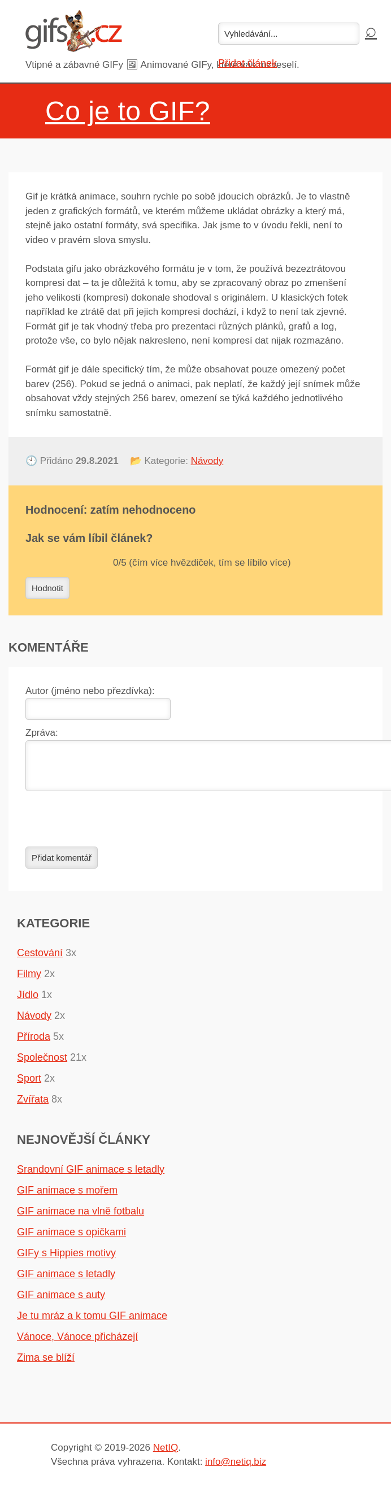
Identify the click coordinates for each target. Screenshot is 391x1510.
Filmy (29, 980)
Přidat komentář (62, 864)
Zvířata (33, 1106)
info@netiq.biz (235, 1468)
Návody (207, 460)
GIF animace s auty (61, 1301)
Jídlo (27, 1001)
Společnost (42, 1064)
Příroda (33, 1043)
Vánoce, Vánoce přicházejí (77, 1343)
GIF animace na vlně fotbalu (80, 1217)
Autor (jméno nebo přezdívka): (90, 690)
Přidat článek (247, 63)
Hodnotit (47, 588)
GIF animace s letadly (66, 1280)
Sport (29, 1085)
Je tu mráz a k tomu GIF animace (92, 1322)
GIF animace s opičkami (71, 1238)
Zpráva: (41, 732)
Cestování (40, 959)
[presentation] (111, 826)
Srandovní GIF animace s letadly (90, 1176)
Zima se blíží (46, 1364)
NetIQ (165, 1454)
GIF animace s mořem (67, 1197)
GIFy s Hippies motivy (66, 1259)
